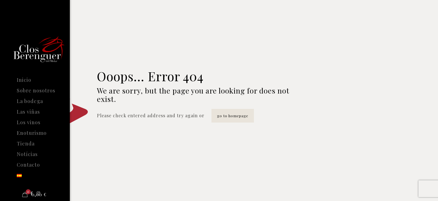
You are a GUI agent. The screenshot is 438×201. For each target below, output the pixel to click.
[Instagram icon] (39, 193)
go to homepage (232, 115)
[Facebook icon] (32, 193)
